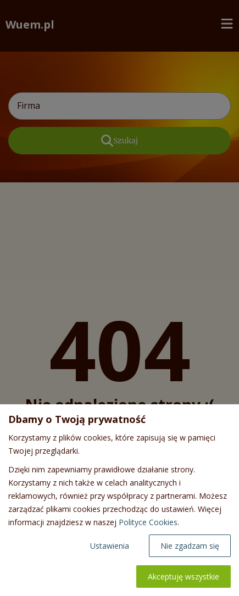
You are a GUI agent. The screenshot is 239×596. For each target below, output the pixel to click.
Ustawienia (109, 546)
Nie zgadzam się (189, 546)
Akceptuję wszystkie (183, 576)
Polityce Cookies (148, 522)
